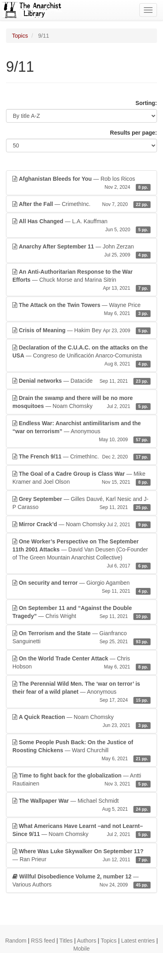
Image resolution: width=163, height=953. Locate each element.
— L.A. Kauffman (81, 225)
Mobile (81, 948)
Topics (20, 35)
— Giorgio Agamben (81, 587)
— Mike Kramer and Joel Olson (81, 478)
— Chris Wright (81, 612)
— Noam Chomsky (81, 402)
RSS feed (43, 940)
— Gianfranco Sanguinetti (81, 637)
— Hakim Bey (81, 330)
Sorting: (146, 103)
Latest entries (138, 940)
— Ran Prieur (81, 855)
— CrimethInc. (81, 204)
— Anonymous (81, 431)
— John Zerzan (81, 250)
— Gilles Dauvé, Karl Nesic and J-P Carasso (81, 503)
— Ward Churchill (81, 750)
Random (15, 940)
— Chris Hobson (81, 662)
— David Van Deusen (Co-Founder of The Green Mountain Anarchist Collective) (81, 553)
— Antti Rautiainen (81, 779)
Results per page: (133, 132)
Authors (86, 940)
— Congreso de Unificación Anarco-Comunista (81, 355)
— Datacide (81, 381)
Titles (65, 940)
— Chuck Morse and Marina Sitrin (81, 280)
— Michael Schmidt (81, 805)
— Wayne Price (81, 309)
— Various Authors (81, 880)
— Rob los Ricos (81, 183)
